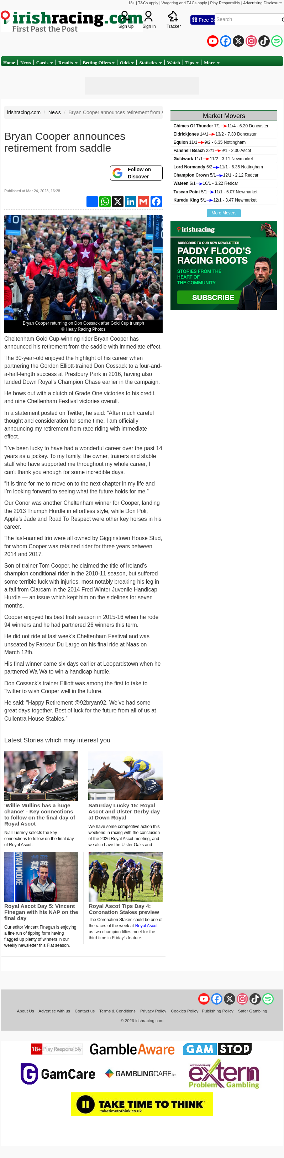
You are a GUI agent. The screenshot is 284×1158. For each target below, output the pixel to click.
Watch (173, 62)
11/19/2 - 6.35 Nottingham (209, 142)
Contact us (85, 1011)
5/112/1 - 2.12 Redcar (215, 175)
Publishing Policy (217, 1011)
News (25, 62)
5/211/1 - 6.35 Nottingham (218, 166)
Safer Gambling (252, 1011)
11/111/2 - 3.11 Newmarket (213, 158)
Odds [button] (127, 62)
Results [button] (68, 62)
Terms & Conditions (117, 1011)
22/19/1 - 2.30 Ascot (212, 150)
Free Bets (206, 20)
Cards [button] (44, 62)
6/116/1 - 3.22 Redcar (205, 183)
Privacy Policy (153, 1011)
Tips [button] (192, 62)
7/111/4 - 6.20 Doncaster (220, 125)
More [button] (211, 62)
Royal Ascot (146, 925)
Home (9, 62)
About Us (25, 1011)
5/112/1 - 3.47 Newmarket (214, 200)
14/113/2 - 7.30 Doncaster (214, 134)
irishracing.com (24, 112)
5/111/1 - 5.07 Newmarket (215, 191)
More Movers (223, 212)
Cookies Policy (184, 1011)
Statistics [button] (150, 62)
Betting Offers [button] (99, 62)
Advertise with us (54, 1011)
